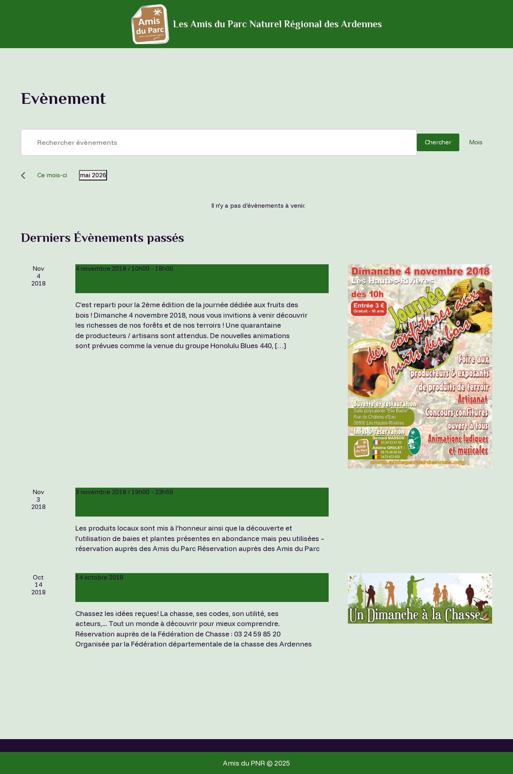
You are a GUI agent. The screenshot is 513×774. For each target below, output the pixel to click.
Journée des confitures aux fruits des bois (179, 286)
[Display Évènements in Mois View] (476, 142)
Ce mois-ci (52, 175)
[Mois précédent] (23, 175)
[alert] (258, 206)
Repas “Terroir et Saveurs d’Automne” (169, 510)
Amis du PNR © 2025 (256, 763)
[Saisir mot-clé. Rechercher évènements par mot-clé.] (219, 142)
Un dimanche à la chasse (136, 595)
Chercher (438, 142)
